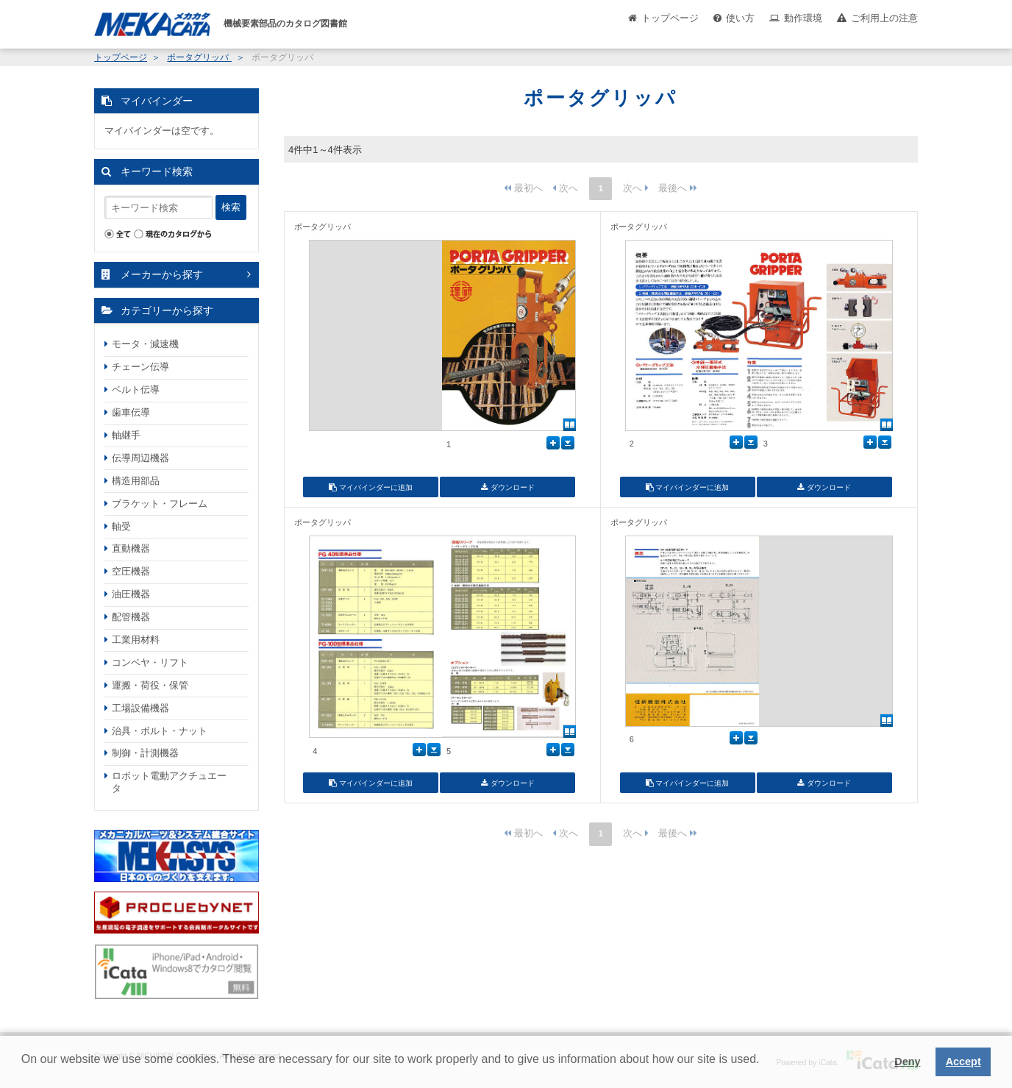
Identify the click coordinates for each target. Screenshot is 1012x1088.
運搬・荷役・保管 (150, 685)
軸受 (121, 526)
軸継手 (126, 435)
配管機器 (131, 616)
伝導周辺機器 (140, 457)
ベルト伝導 (136, 389)
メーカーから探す (162, 274)
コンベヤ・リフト (150, 662)
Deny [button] (907, 1061)
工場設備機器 (140, 708)
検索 (230, 207)
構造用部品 (136, 480)
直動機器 (131, 548)
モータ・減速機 (145, 343)
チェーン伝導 (140, 366)
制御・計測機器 (145, 752)
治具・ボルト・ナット (159, 730)
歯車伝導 (131, 412)
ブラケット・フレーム (159, 503)
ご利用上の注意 (884, 18)
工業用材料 (136, 639)
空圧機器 (131, 571)
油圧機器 (131, 594)
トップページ (670, 18)
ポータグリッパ (199, 57)
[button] (23, 1070)
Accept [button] (963, 1061)
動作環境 (803, 18)
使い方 (740, 18)
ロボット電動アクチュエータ (169, 782)
